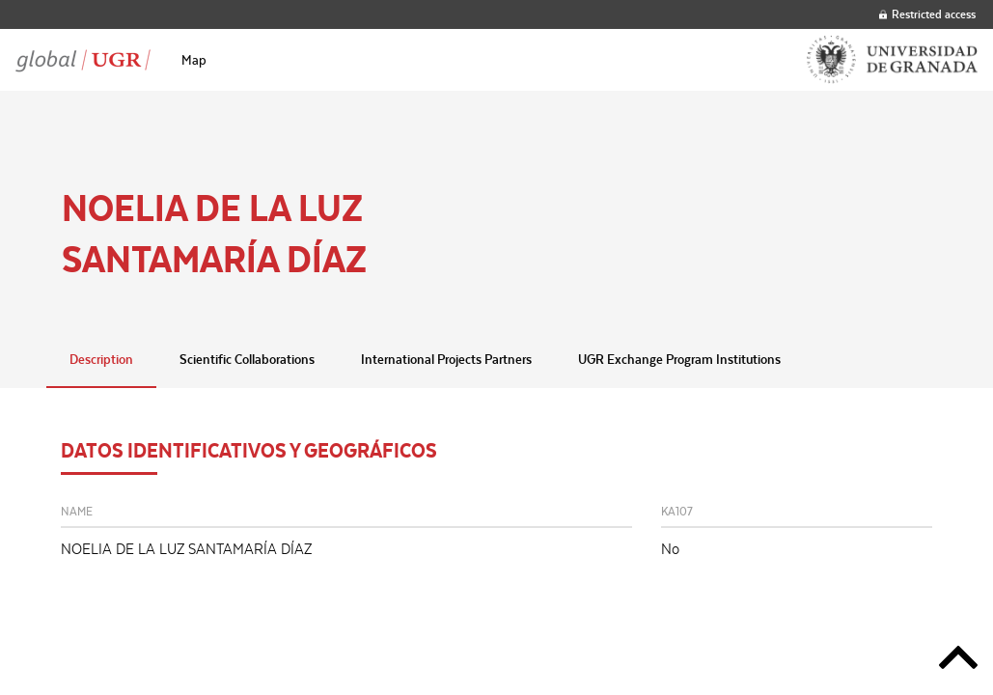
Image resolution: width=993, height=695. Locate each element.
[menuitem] (194, 60)
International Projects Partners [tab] (446, 359)
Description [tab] (101, 359)
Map (194, 60)
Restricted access (927, 14)
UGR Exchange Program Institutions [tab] (679, 359)
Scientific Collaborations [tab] (247, 359)
